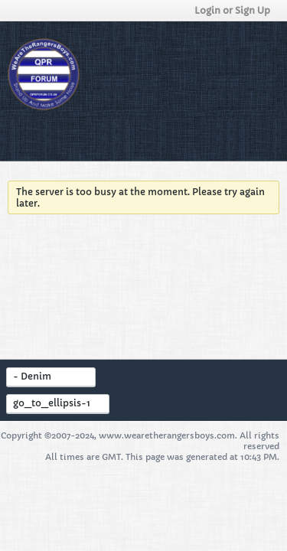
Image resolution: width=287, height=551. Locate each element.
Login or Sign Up (236, 10)
